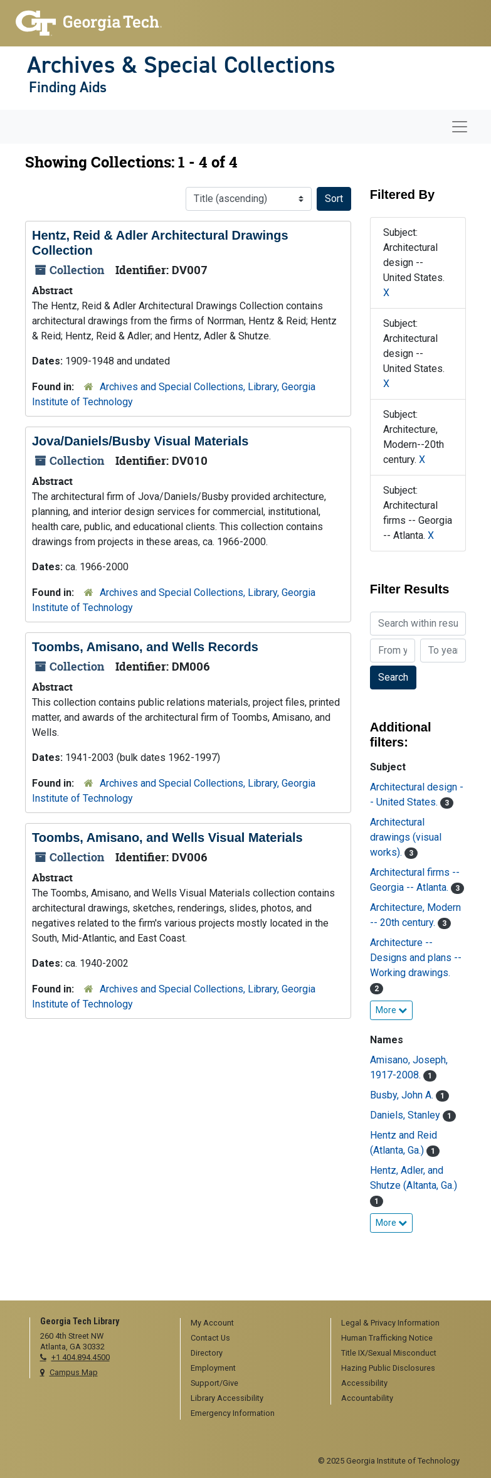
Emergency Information (233, 1413)
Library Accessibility (227, 1398)
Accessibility (364, 1383)
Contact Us (210, 1337)
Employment (213, 1368)
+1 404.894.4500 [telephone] (80, 1357)
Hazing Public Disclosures (388, 1368)
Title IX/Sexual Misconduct (388, 1353)
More (391, 1010)
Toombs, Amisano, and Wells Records (145, 647)
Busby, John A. (403, 1095)
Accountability (367, 1398)
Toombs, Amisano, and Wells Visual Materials (167, 837)
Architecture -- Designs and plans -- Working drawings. (416, 958)
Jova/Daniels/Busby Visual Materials (140, 441)
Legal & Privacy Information (390, 1322)
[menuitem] (251, 1323)
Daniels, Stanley (406, 1115)
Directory (207, 1353)
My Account (212, 1322)
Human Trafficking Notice (387, 1337)
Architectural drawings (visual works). (405, 837)
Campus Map (74, 1372)
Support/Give (214, 1383)
